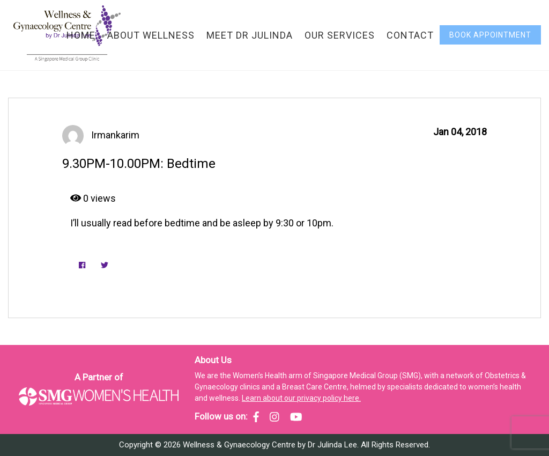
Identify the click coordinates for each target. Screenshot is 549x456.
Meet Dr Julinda (249, 35)
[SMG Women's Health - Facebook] (256, 416)
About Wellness (151, 35)
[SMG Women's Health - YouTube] (296, 416)
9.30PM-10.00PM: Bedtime (139, 163)
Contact (410, 35)
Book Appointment (490, 35)
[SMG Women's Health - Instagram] (274, 416)
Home (80, 35)
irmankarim (115, 135)
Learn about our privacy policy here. (301, 398)
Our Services (340, 35)
